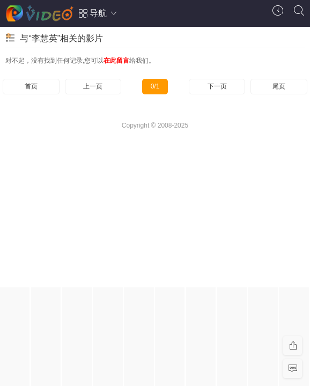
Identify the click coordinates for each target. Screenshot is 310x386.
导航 (98, 13)
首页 (31, 86)
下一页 (217, 86)
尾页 (278, 86)
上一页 (92, 86)
